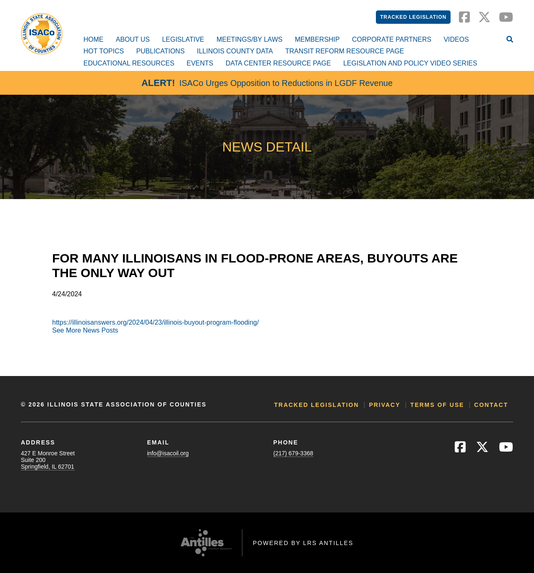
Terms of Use (437, 404)
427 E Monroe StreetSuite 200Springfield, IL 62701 (48, 460)
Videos (456, 39)
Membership (317, 39)
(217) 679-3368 (293, 453)
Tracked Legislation (413, 17)
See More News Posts (85, 330)
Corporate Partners (391, 39)
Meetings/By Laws (249, 39)
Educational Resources (128, 63)
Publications (160, 51)
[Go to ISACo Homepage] (42, 34)
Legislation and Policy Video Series (410, 63)
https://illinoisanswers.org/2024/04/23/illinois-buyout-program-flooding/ (155, 322)
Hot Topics (103, 51)
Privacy (384, 404)
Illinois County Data (235, 51)
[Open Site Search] (509, 40)
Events (199, 63)
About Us (133, 39)
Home (93, 39)
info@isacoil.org (168, 453)
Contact (491, 404)
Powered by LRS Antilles (303, 543)
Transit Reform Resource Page (344, 51)
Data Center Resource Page (278, 63)
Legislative (183, 39)
